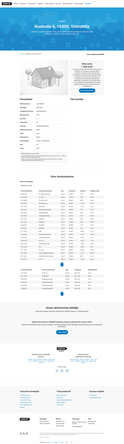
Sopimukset (60, 397)
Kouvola (41, 362)
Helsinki (30, 359)
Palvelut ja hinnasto (62, 395)
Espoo (34, 359)
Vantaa (39, 359)
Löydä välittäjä (62, 332)
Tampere (44, 359)
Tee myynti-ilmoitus (25, 395)
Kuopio (40, 361)
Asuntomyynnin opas (25, 400)
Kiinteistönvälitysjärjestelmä (64, 400)
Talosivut (22, 54)
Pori (44, 361)
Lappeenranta (50, 361)
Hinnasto (22, 407)
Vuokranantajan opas (25, 402)
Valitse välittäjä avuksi (26, 405)
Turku (49, 359)
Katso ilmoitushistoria (87, 90)
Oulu (53, 359)
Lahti (29, 361)
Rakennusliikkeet (61, 402)
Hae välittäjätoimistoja (95, 397)
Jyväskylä (35, 361)
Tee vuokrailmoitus (25, 397)
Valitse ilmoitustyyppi (26, 181)
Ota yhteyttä (60, 405)
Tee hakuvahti (93, 395)
